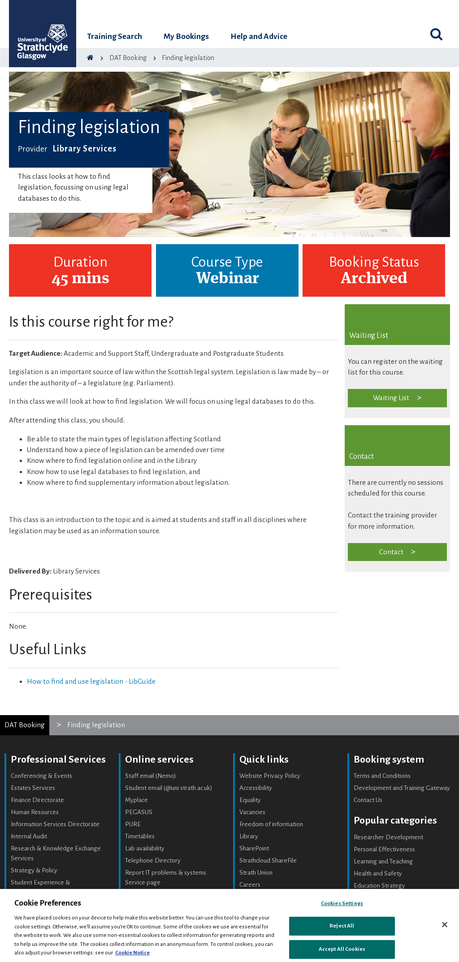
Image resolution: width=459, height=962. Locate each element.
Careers (249, 884)
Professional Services (58, 759)
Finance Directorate (37, 800)
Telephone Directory (153, 860)
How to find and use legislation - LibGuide (91, 681)
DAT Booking (24, 725)
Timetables (140, 836)
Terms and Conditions (382, 775)
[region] (229, 925)
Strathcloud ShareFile (268, 860)
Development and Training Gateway (402, 788)
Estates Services (33, 788)
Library (248, 836)
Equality (250, 800)
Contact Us (368, 800)
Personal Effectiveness (384, 849)
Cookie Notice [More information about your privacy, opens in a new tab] (132, 953)
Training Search (114, 36)
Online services (159, 759)
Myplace (136, 800)
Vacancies (252, 812)
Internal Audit (29, 836)
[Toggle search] (436, 34)
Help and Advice (258, 36)
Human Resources (35, 812)
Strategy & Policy (34, 870)
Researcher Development (388, 837)
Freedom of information (271, 824)
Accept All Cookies (342, 949)
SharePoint (254, 848)
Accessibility (255, 788)
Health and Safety (378, 873)
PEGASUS (138, 812)
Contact (391, 552)
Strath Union (256, 872)
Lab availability (145, 848)
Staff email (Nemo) (150, 775)
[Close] (445, 924)
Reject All (341, 926)
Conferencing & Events (41, 775)
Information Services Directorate (55, 824)
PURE (133, 824)
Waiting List (391, 397)
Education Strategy (379, 885)
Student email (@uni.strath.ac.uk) (168, 788)
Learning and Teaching (383, 861)
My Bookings (186, 36)
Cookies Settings (342, 903)
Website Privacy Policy (269, 775)
